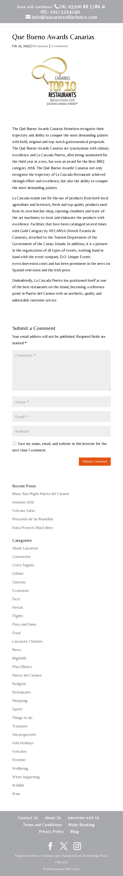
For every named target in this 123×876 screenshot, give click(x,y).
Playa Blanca (22, 666)
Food (16, 633)
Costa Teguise (23, 565)
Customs (19, 582)
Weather (19, 760)
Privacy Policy (51, 831)
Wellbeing (20, 768)
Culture (17, 573)
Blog (74, 831)
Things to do (22, 717)
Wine (16, 793)
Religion (19, 683)
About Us (53, 818)
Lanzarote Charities (27, 641)
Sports (17, 709)
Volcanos (19, 751)
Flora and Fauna (24, 624)
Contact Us (28, 818)
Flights (17, 616)
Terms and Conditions (42, 825)
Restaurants (40, 46)
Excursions (20, 590)
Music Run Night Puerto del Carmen (40, 493)
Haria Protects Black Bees (32, 527)
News (16, 649)
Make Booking (81, 825)
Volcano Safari (23, 510)
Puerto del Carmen (26, 675)
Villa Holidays (23, 743)
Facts (16, 599)
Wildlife (18, 785)
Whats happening (26, 777)
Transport (20, 726)
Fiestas (17, 607)
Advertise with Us (84, 818)
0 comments (59, 46)
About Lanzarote (25, 548)
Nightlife (19, 658)
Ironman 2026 (23, 502)
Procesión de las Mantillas (32, 519)
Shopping (20, 700)
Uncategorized (23, 734)
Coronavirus (21, 556)
